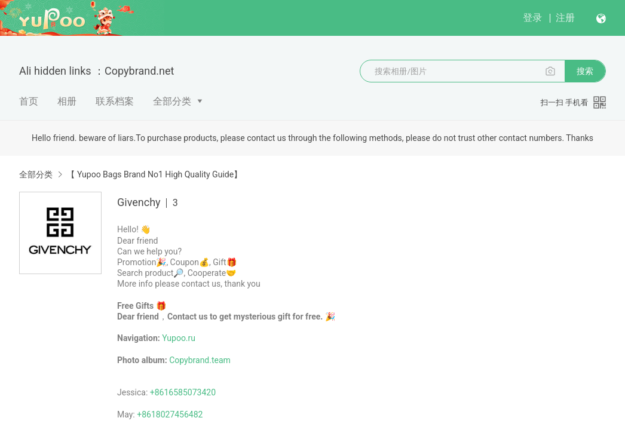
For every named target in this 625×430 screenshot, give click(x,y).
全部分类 (172, 101)
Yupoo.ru (178, 338)
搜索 (585, 71)
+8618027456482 (170, 414)
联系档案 (115, 101)
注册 (565, 17)
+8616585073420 (183, 392)
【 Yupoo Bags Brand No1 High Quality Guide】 (154, 174)
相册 (66, 101)
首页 (28, 101)
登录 (532, 17)
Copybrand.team (200, 360)
